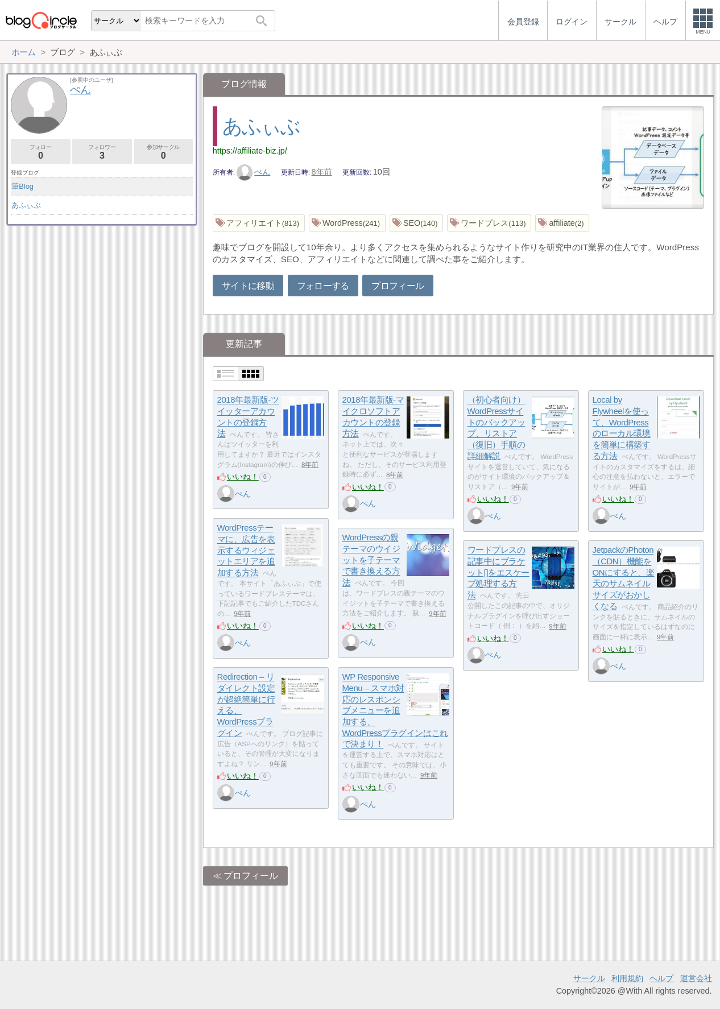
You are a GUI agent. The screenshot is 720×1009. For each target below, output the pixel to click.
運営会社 (696, 978)
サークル (589, 978)
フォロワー (102, 152)
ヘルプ (661, 978)
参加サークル (163, 152)
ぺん (254, 171)
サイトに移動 (248, 286)
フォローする (323, 286)
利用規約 (627, 978)
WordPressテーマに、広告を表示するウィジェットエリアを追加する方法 (246, 550)
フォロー (41, 152)
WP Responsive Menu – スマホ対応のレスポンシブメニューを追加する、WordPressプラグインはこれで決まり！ (395, 710)
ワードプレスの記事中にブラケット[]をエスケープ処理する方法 (498, 572)
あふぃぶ (261, 126)
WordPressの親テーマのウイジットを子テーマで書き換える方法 (371, 560)
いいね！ (243, 476)
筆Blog (22, 186)
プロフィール (397, 286)
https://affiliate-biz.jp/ (250, 150)
